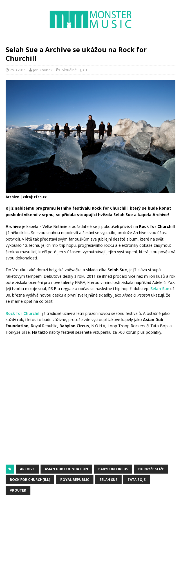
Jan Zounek (43, 69)
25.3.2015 (18, 69)
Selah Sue (159, 288)
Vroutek (18, 490)
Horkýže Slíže (151, 469)
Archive (27, 469)
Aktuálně (69, 69)
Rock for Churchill (23, 313)
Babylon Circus (113, 469)
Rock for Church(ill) (30, 479)
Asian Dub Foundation (66, 469)
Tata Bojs (137, 479)
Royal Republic (74, 479)
